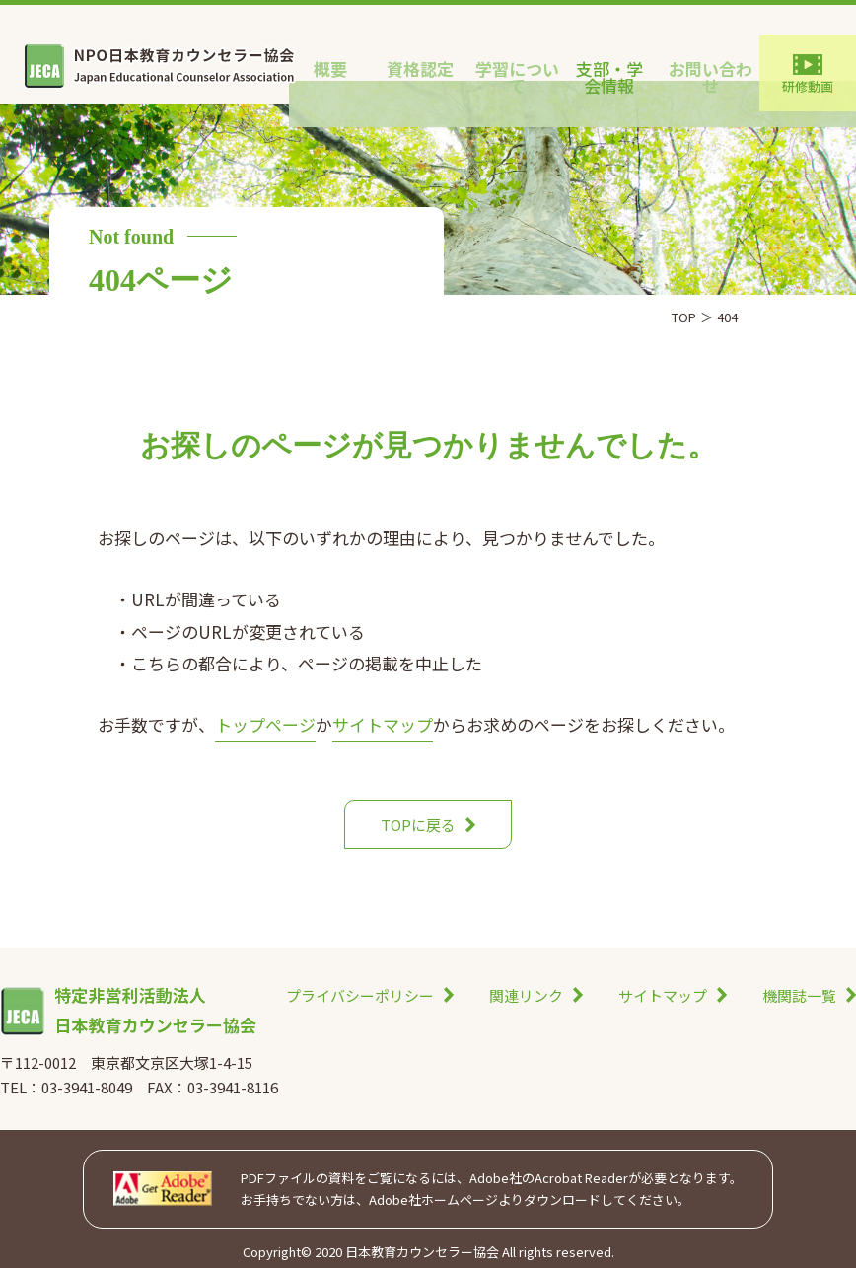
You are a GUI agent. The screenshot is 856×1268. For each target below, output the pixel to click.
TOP (684, 317)
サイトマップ (382, 724)
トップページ (265, 724)
